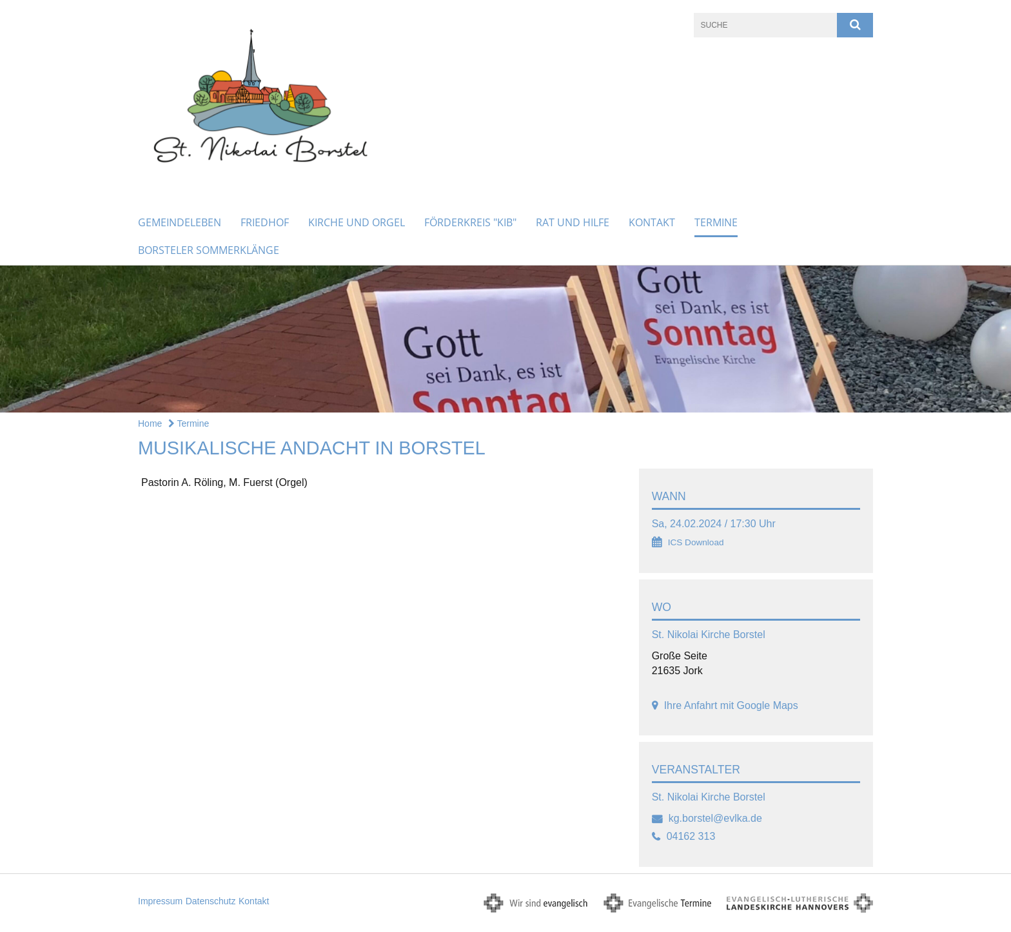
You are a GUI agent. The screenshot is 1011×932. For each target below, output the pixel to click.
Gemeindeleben (179, 222)
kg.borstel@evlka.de (715, 818)
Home (150, 423)
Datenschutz (211, 901)
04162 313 (691, 836)
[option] (505, 339)
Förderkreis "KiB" (470, 222)
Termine (716, 222)
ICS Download (696, 542)
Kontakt (652, 222)
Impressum (160, 901)
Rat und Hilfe (572, 222)
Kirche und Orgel (356, 222)
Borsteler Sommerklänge (208, 250)
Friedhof (264, 222)
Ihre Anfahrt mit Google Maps (731, 705)
